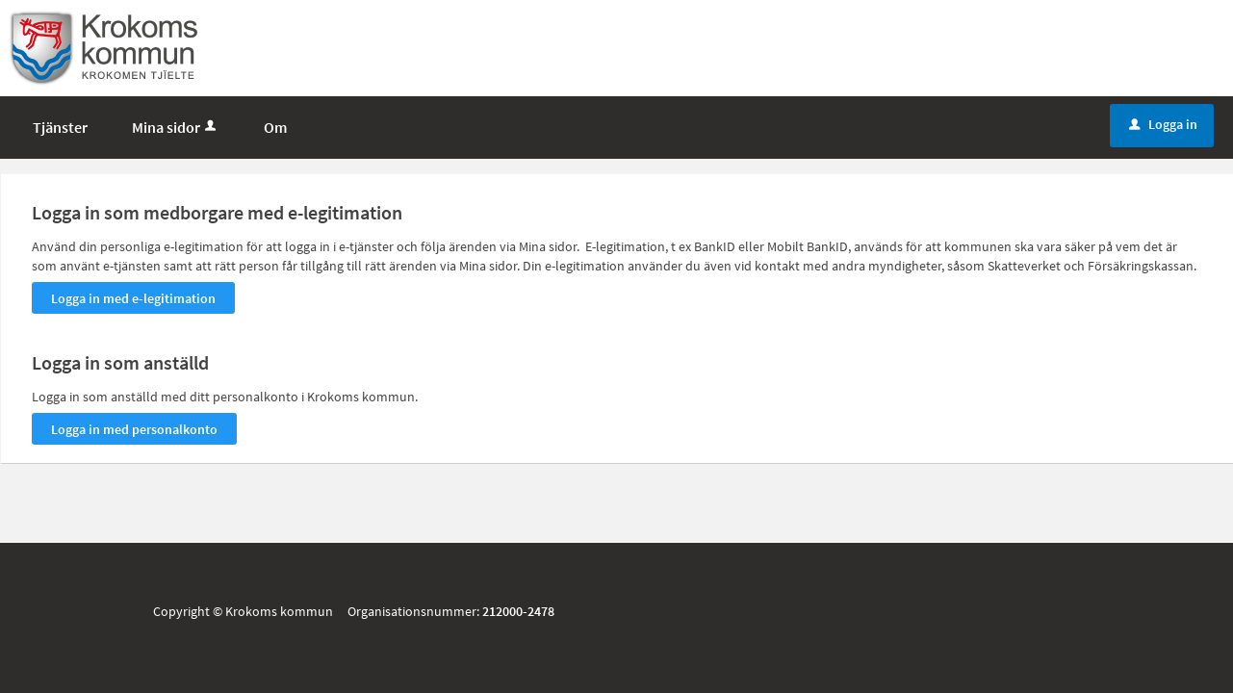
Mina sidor (175, 127)
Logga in (1163, 124)
